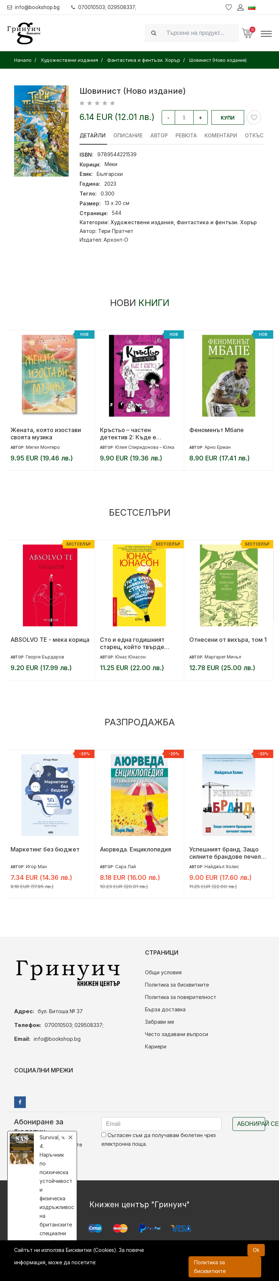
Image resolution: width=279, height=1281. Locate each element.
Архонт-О (116, 240)
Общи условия (163, 972)
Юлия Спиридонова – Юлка (144, 447)
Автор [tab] (159, 135)
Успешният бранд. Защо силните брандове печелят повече (228, 853)
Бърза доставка (165, 1009)
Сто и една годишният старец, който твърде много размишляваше (132, 643)
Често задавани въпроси (176, 1034)
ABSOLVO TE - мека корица (50, 639)
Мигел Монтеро (43, 447)
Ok (256, 1250)
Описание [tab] (128, 135)
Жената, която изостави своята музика (46, 433)
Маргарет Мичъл (223, 657)
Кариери (155, 1046)
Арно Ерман (218, 447)
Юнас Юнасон (130, 657)
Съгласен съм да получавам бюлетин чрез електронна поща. (158, 1139)
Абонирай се (251, 1124)
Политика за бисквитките (177, 985)
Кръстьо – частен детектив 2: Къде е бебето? (128, 433)
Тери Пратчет (115, 231)
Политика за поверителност (180, 997)
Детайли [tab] (93, 135)
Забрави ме (159, 1022)
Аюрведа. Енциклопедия (135, 849)
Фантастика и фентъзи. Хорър (217, 222)
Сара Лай (125, 866)
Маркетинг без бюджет (45, 849)
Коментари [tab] (221, 135)
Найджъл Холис (222, 866)
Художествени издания (142, 222)
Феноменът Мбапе (216, 430)
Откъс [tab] (254, 135)
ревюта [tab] (186, 135)
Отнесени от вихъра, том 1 (228, 639)
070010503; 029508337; (107, 7)
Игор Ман (36, 866)
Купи (228, 118)
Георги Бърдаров (45, 657)
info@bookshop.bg (34, 7)
